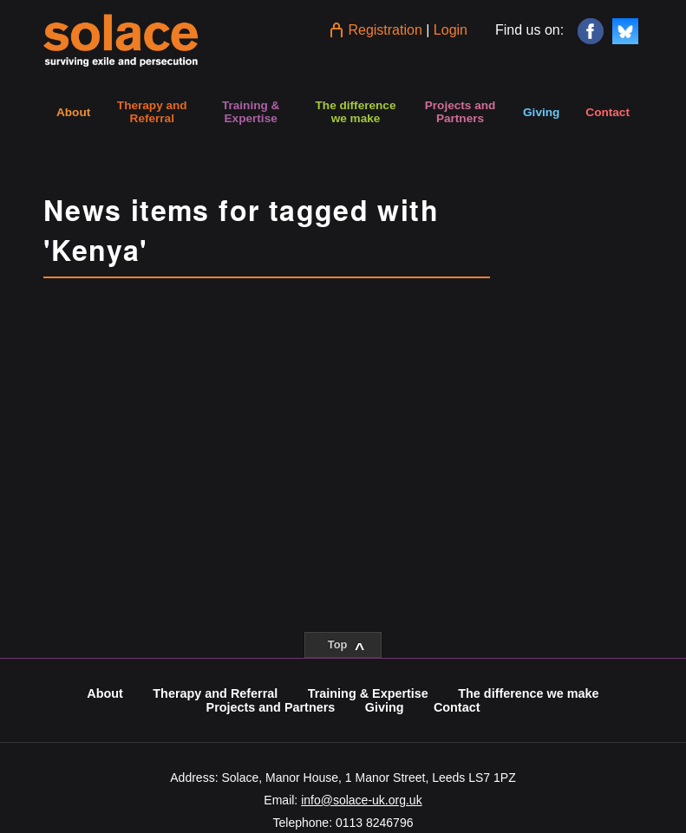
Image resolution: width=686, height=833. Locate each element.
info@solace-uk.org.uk (361, 800)
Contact (607, 112)
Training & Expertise (250, 112)
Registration (384, 30)
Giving (541, 112)
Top (346, 647)
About (73, 112)
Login (450, 30)
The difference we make (356, 112)
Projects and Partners (460, 112)
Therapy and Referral (152, 112)
